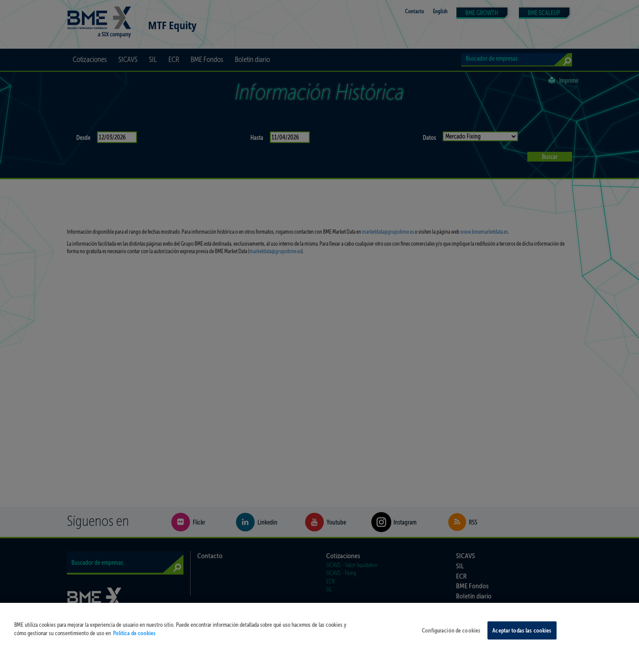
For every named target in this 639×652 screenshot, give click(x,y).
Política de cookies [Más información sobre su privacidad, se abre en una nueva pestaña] (134, 646)
